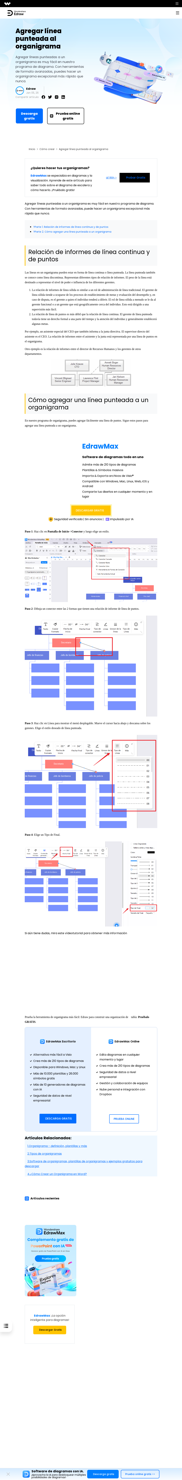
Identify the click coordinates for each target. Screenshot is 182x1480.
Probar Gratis (134, 177)
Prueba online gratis (65, 116)
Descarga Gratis (58, 1119)
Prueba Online (124, 1119)
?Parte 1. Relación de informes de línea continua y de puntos (75, 227)
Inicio (32, 149)
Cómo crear (47, 149)
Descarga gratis (29, 116)
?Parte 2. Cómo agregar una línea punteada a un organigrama (76, 232)
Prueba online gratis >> (140, 1474)
